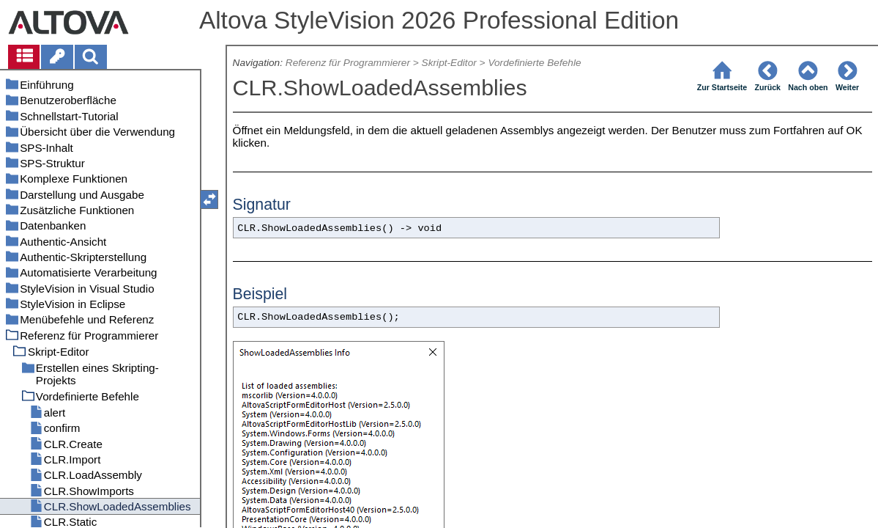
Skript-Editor (449, 62)
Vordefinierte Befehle (534, 62)
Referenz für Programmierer (348, 62)
